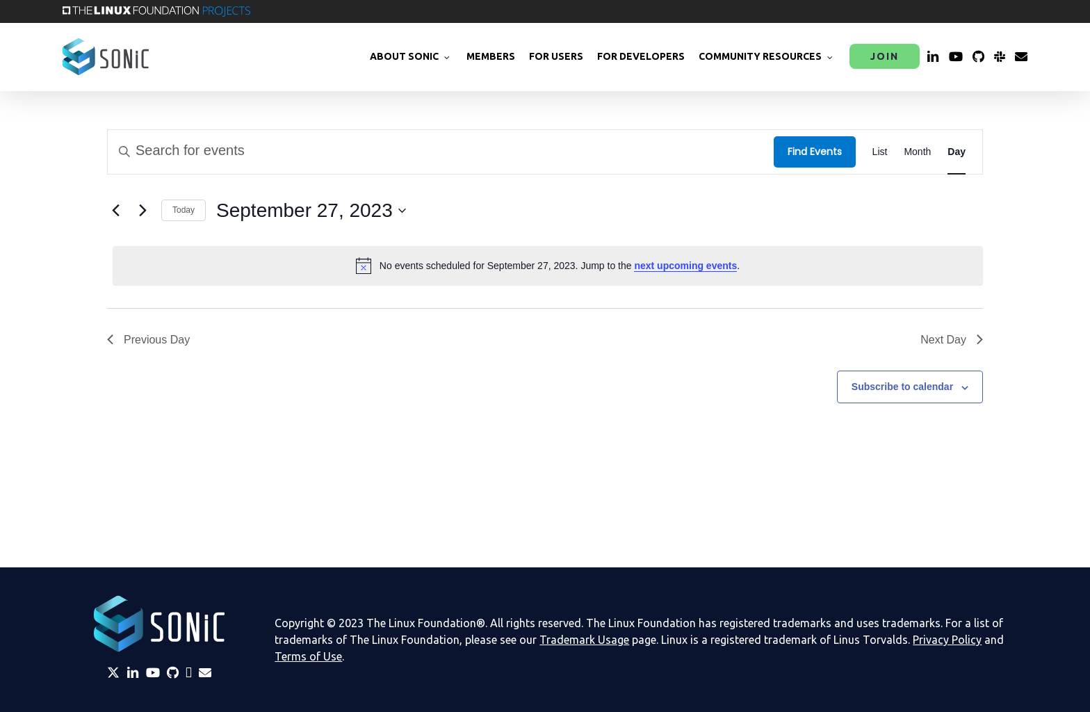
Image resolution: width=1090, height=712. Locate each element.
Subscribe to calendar (902, 386)
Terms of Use (308, 656)
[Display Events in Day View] (956, 152)
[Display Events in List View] (880, 152)
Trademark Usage (584, 639)
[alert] (548, 265)
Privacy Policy (947, 639)
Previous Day (148, 340)
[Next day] (142, 210)
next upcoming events (685, 265)
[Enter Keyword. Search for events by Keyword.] (441, 152)
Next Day (951, 340)
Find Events (815, 152)
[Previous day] (115, 210)
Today (183, 210)
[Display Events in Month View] (917, 152)
